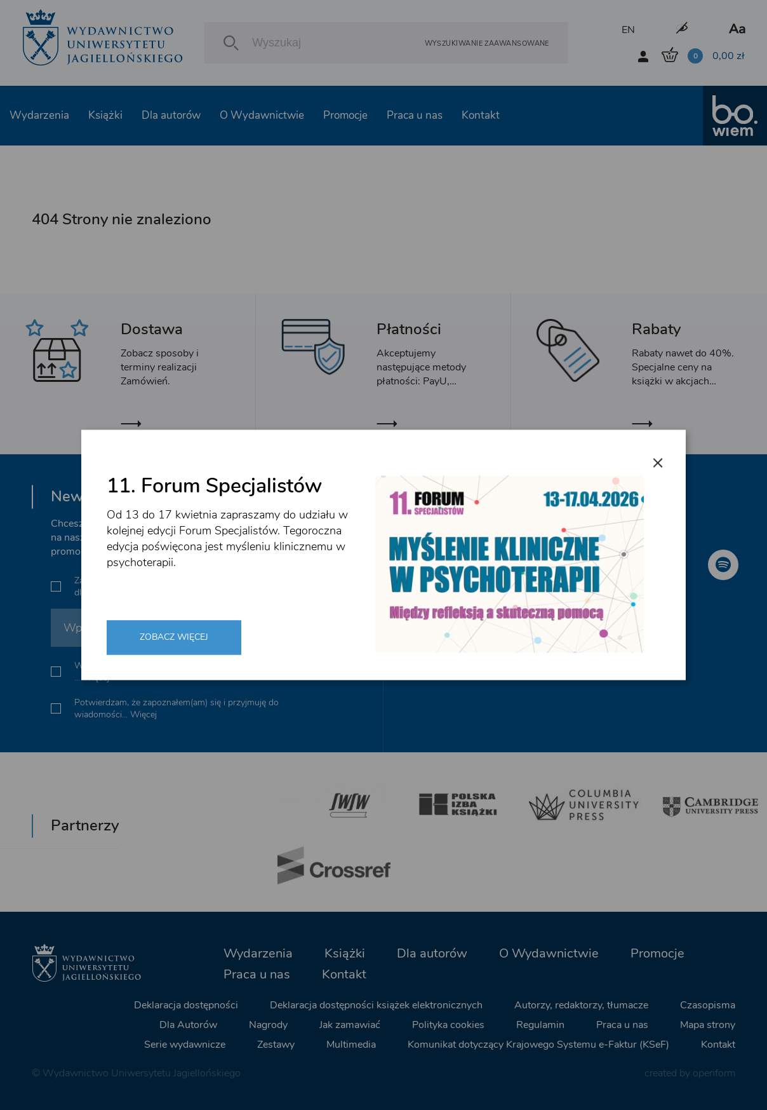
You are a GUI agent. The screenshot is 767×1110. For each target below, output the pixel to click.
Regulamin (540, 1025)
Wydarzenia (39, 115)
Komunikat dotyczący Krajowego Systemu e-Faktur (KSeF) (538, 1045)
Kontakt (481, 115)
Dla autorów (171, 115)
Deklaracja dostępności (186, 1005)
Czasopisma (707, 1005)
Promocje (345, 115)
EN (628, 30)
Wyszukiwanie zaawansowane (487, 43)
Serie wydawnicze (184, 1045)
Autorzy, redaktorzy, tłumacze (581, 1005)
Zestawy (276, 1045)
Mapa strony (707, 1025)
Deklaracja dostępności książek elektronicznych (376, 1005)
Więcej (236, 592)
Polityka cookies (448, 1025)
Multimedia (351, 1045)
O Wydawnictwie (262, 115)
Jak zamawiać (349, 1025)
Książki (105, 115)
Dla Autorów (188, 1025)
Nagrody (268, 1025)
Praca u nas (415, 115)
